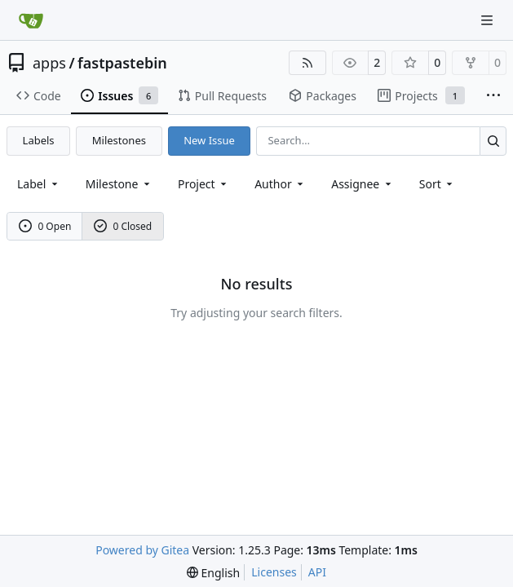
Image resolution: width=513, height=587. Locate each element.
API (317, 572)
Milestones (119, 140)
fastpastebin (122, 63)
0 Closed (123, 226)
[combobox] (39, 184)
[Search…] (493, 140)
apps (49, 63)
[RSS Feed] (307, 63)
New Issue (209, 140)
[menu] (438, 184)
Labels (39, 140)
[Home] (31, 20)
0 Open (45, 226)
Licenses (274, 572)
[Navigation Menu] (488, 20)
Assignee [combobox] (362, 184)
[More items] (493, 96)
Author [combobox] (280, 184)
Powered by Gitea (142, 550)
